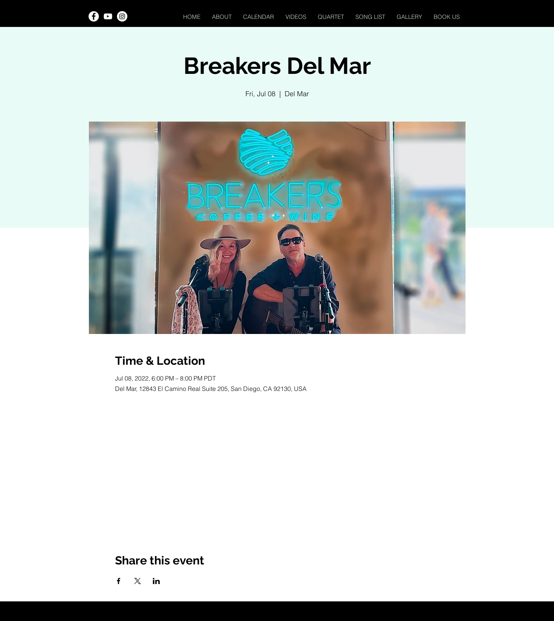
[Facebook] (93, 16)
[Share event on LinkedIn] (156, 581)
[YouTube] (108, 16)
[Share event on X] (137, 581)
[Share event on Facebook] (118, 581)
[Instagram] (122, 16)
